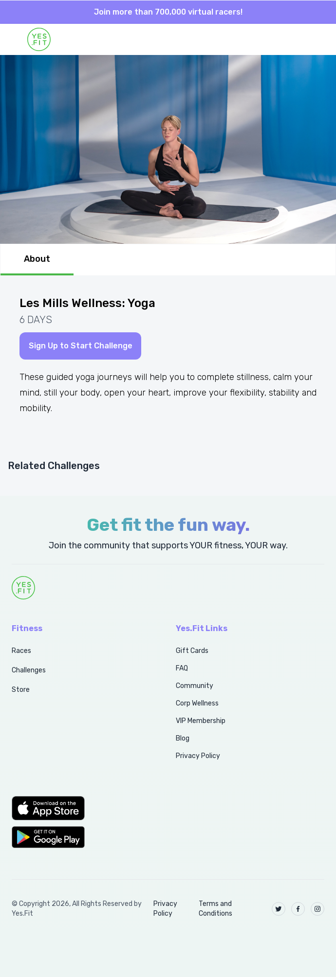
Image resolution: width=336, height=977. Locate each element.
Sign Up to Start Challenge (80, 345)
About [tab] (37, 258)
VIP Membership (200, 721)
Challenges (29, 670)
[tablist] (168, 260)
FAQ (182, 668)
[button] (83, 808)
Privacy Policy (198, 756)
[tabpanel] (168, 386)
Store (21, 690)
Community (194, 686)
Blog (182, 738)
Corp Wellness (197, 703)
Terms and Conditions (215, 909)
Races (21, 651)
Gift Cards (192, 651)
